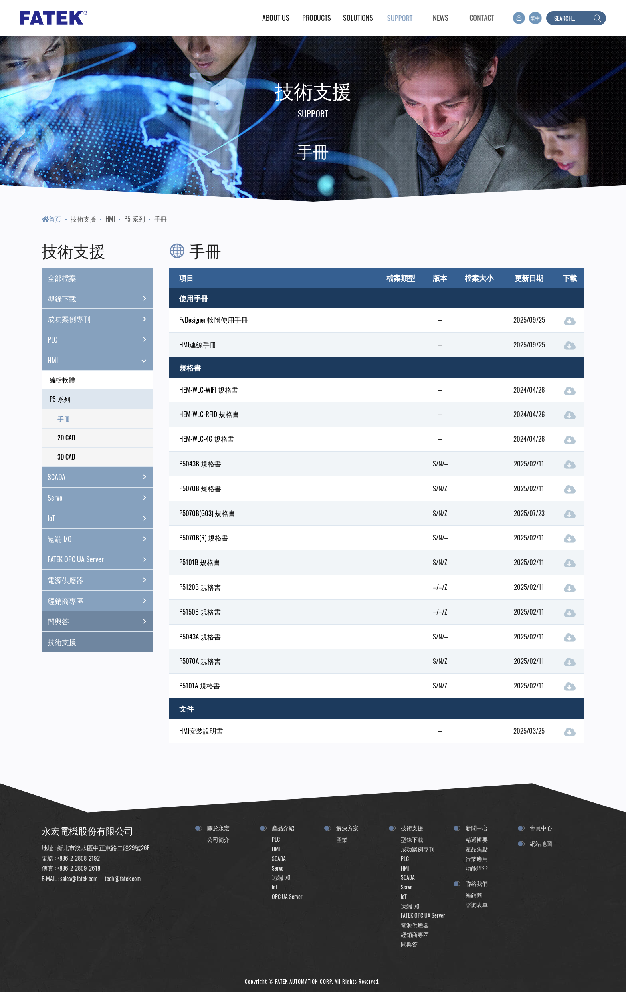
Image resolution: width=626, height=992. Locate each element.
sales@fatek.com (78, 878)
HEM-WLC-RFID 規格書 (209, 414)
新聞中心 (477, 827)
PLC (100, 339)
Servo (100, 497)
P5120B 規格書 (200, 587)
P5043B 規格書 (200, 463)
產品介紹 (283, 827)
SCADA (100, 476)
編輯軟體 (62, 380)
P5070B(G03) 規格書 (207, 513)
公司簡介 (218, 839)
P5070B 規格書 (200, 488)
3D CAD (66, 457)
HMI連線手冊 (197, 344)
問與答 (100, 621)
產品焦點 (477, 849)
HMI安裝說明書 (201, 731)
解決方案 (347, 827)
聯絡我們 (477, 883)
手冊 (160, 219)
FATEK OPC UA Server (100, 559)
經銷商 (474, 895)
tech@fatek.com (122, 878)
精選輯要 (477, 839)
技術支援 (83, 219)
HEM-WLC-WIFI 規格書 (208, 390)
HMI (110, 219)
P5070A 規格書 (200, 661)
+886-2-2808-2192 (78, 857)
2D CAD (66, 437)
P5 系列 (134, 219)
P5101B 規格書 (199, 562)
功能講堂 (477, 868)
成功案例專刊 (100, 319)
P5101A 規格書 (199, 685)
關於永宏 (218, 827)
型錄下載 (100, 298)
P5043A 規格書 (200, 636)
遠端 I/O (100, 538)
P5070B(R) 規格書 (203, 537)
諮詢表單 (477, 904)
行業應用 (477, 858)
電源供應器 (100, 579)
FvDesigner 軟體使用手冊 (213, 320)
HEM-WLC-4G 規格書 (206, 439)
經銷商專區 (100, 600)
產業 (341, 839)
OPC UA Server (287, 896)
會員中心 (541, 827)
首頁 (51, 219)
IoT (100, 518)
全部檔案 (62, 277)
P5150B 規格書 (200, 612)
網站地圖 (541, 843)
